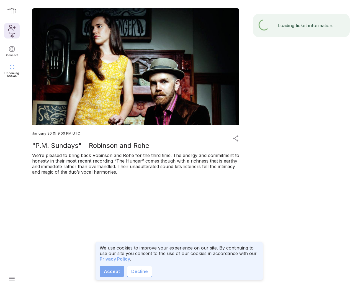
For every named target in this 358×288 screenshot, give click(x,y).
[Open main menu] (12, 278)
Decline (139, 271)
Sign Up (12, 30)
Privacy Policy (115, 259)
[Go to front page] (12, 10)
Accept (112, 271)
